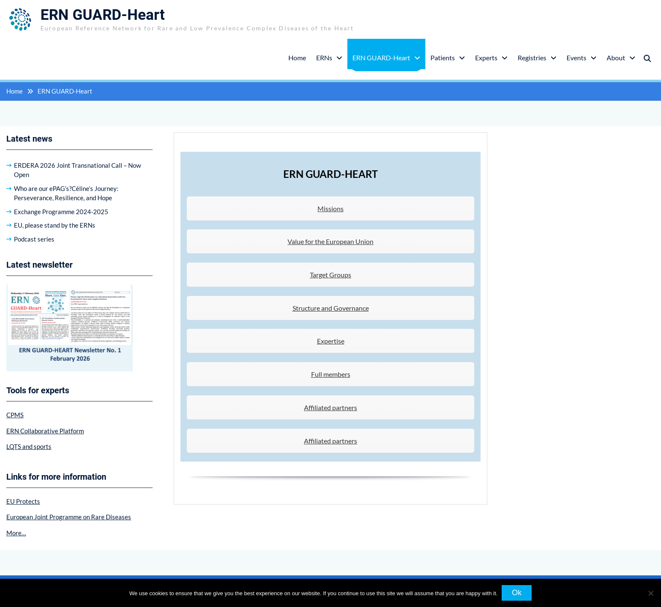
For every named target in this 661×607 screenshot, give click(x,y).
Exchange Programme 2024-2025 (61, 211)
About (616, 58)
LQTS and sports (28, 446)
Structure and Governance (331, 308)
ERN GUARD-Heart (102, 15)
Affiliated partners (330, 407)
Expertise (330, 341)
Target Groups (330, 275)
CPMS (15, 415)
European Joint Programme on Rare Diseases (68, 517)
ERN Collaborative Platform (45, 431)
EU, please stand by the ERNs (54, 225)
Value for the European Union (330, 241)
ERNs (324, 58)
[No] (650, 593)
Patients (442, 58)
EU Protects (23, 501)
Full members (330, 374)
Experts (486, 58)
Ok (516, 592)
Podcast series (34, 239)
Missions (330, 208)
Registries (532, 58)
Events (576, 58)
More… (16, 533)
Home (297, 58)
